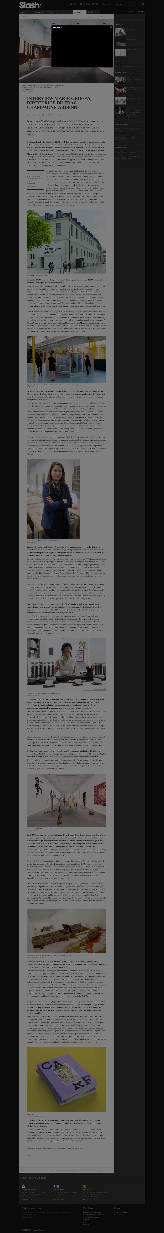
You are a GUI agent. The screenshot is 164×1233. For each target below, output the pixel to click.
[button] (111, 27)
